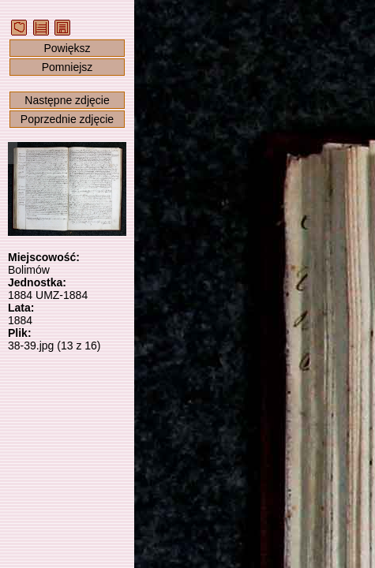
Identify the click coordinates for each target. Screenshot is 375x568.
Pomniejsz (67, 67)
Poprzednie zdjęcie (67, 119)
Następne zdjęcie (66, 100)
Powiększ (66, 48)
